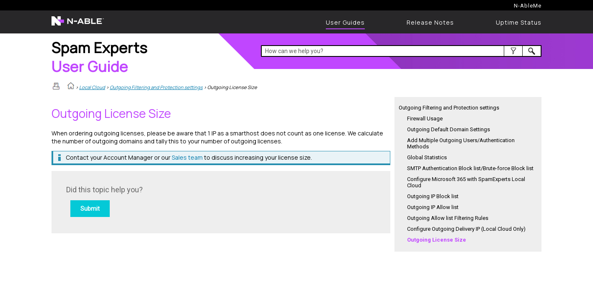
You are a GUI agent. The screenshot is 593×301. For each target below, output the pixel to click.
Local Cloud (92, 87)
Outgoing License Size (436, 240)
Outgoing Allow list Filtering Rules (447, 218)
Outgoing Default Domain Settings (448, 129)
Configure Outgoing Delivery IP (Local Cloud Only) (466, 229)
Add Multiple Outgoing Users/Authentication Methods (461, 143)
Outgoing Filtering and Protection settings (156, 87)
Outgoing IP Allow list (433, 207)
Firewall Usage (425, 118)
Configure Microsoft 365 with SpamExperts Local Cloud (466, 182)
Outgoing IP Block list (433, 196)
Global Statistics (427, 157)
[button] (513, 51)
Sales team (187, 157)
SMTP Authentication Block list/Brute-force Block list (470, 168)
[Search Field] (401, 51)
